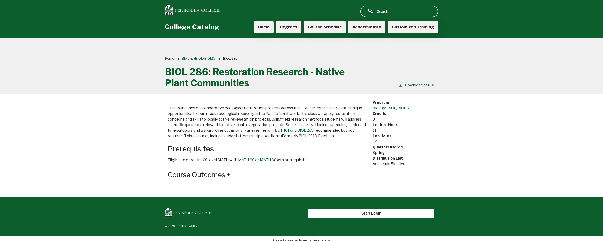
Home (260, 27)
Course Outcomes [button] (202, 174)
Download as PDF (416, 85)
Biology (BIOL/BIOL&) (198, 59)
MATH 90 (246, 160)
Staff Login (371, 213)
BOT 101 (282, 130)
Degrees (286, 27)
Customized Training (412, 27)
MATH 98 (268, 160)
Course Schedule (322, 27)
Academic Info (365, 27)
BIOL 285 (305, 130)
